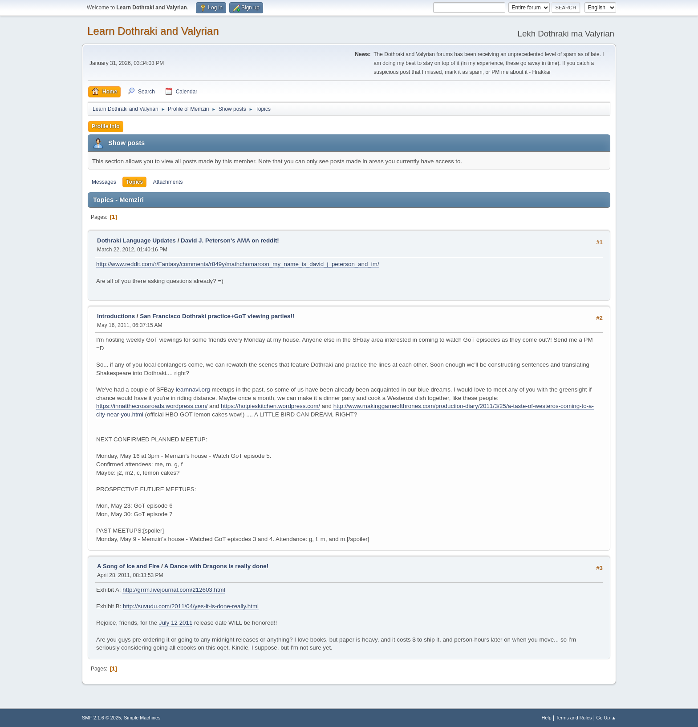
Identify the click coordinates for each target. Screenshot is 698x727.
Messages (104, 182)
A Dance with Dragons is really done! (216, 566)
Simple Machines (142, 717)
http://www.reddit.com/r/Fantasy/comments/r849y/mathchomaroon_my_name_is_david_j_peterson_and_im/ (237, 264)
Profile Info (106, 126)
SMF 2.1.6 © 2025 (101, 717)
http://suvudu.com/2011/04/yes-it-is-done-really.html (191, 606)
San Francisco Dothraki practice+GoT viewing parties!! (217, 316)
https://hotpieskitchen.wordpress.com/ (270, 406)
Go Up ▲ (606, 717)
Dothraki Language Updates (136, 240)
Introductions (116, 316)
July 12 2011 (176, 622)
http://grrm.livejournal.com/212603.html (173, 589)
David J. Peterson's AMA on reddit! (230, 240)
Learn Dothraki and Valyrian (153, 31)
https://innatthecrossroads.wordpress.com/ (151, 406)
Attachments (168, 182)
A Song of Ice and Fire (128, 566)
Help (547, 717)
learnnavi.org (193, 389)
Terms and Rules (574, 717)
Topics (134, 182)
